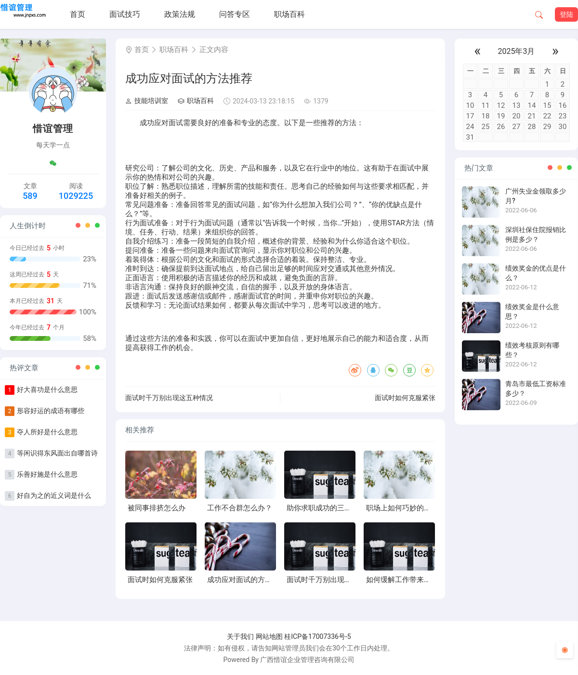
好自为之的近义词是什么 (54, 495)
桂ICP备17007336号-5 (317, 636)
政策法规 (179, 14)
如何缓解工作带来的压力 (406, 579)
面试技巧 (124, 14)
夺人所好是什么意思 (47, 432)
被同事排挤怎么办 (156, 508)
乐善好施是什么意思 (47, 474)
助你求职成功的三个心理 (326, 508)
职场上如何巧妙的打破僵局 (409, 508)
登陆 (566, 14)
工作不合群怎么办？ (239, 508)
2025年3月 (516, 51)
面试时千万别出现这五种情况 (169, 398)
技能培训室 (146, 100)
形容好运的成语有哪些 (50, 411)
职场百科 (289, 14)
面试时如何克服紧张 (405, 398)
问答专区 (234, 14)
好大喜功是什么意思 (47, 389)
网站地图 (269, 636)
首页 (77, 14)
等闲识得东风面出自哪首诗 (57, 453)
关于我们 (240, 636)
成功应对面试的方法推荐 (247, 579)
